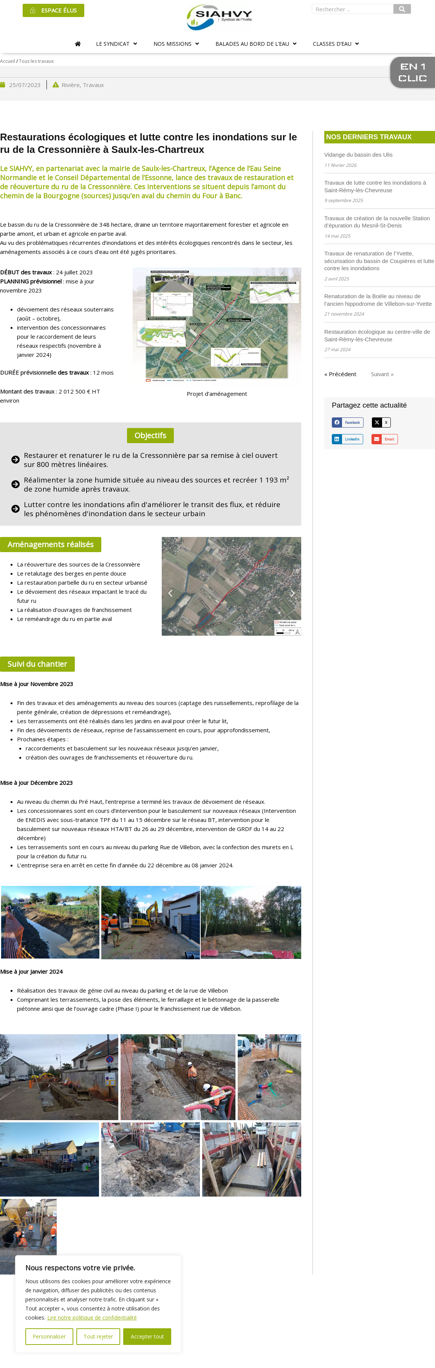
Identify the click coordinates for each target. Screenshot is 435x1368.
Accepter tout (147, 1336)
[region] (98, 1304)
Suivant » (382, 374)
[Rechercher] (402, 9)
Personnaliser (49, 1336)
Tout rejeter (98, 1336)
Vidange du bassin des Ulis (358, 154)
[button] (117, 43)
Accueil (7, 61)
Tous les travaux (36, 61)
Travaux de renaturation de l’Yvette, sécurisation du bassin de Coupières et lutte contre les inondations (379, 260)
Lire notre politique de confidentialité (92, 1317)
